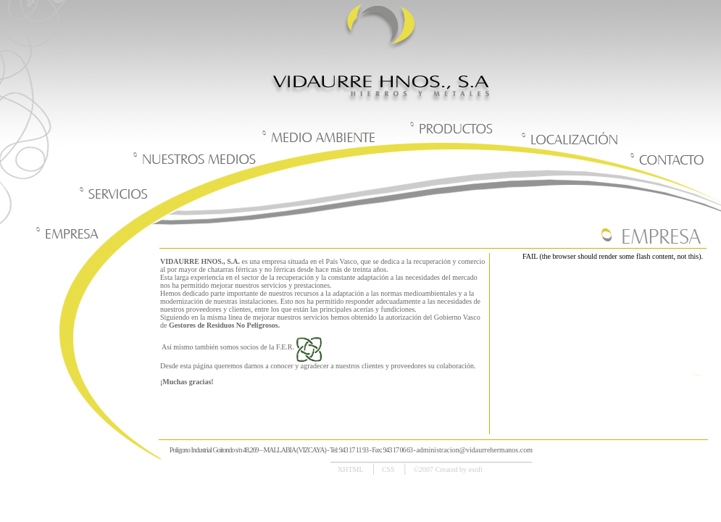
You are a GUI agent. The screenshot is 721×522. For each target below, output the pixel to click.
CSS (389, 469)
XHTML (351, 469)
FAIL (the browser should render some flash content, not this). (612, 256)
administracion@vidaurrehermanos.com (474, 450)
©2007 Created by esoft (448, 469)
